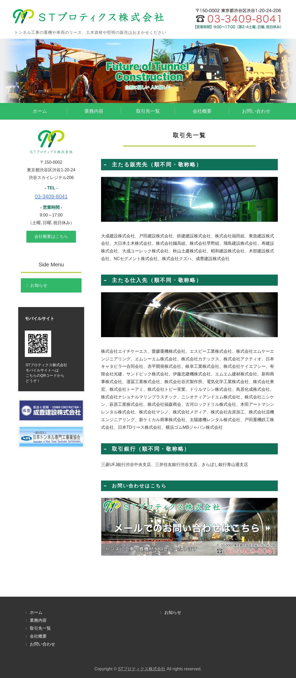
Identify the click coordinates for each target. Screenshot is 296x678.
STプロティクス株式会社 (141, 669)
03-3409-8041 (51, 196)
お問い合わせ (256, 111)
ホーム (40, 111)
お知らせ (38, 285)
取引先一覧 (148, 111)
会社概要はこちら (51, 236)
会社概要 (202, 111)
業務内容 (93, 111)
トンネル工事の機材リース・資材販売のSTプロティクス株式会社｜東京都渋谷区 (147, 21)
